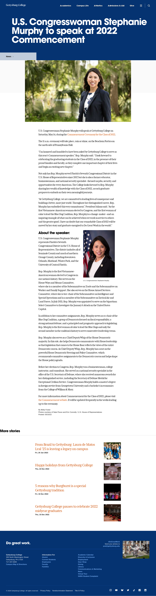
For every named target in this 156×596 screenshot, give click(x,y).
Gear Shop (82, 562)
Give (132, 6)
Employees (46, 562)
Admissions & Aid (116, 6)
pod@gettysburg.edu (111, 546)
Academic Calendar (86, 555)
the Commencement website (52, 400)
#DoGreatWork (114, 542)
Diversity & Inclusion (86, 557)
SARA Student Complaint (88, 576)
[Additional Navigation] (141, 5)
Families (45, 567)
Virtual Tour (83, 574)
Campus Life (83, 6)
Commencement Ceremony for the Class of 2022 (91, 134)
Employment (83, 560)
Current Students (49, 560)
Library (81, 567)
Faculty (45, 564)
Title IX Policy (78, 591)
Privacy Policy (45, 591)
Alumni (45, 557)
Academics (65, 6)
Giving (80, 564)
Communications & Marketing (90, 569)
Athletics (98, 6)
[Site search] (149, 5)
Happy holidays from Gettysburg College (64, 465)
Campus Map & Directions (17, 564)
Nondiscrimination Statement (62, 591)
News (8, 56)
